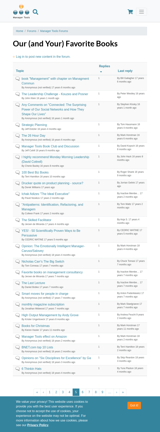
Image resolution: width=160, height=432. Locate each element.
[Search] (35, 13)
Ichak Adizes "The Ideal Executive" (45, 194)
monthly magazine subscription (43, 304)
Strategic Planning (34, 125)
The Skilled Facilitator (36, 220)
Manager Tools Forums (54, 31)
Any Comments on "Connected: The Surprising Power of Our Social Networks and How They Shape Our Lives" (54, 109)
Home (19, 31)
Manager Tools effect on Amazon (44, 336)
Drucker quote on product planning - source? (52, 183)
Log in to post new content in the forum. (43, 56)
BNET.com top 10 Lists (37, 347)
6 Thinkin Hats (31, 368)
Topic (20, 71)
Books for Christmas (36, 326)
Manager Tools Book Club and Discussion (50, 146)
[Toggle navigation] (141, 12)
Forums (31, 31)
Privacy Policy (37, 427)
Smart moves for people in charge (45, 293)
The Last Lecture (33, 283)
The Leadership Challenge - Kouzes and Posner (55, 94)
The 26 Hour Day (33, 135)
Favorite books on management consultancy (52, 272)
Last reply (125, 71)
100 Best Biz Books (35, 172)
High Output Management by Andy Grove (50, 315)
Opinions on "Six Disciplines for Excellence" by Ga (56, 358)
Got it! (134, 408)
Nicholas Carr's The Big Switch (43, 261)
